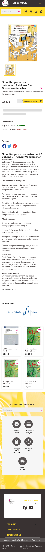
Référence (6, 289)
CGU (20, 540)
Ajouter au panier (33, 101)
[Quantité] (19, 101)
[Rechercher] (11, 11)
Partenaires (26, 540)
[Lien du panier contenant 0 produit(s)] (41, 11)
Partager (4, 146)
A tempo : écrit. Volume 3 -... (31, 382)
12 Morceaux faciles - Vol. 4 (11, 350)
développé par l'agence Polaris (30, 547)
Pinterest (14, 146)
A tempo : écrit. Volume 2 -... (8, 382)
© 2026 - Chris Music (8, 547)
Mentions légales (11, 540)
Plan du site (36, 540)
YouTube (31, 508)
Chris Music (20, 2)
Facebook (25, 508)
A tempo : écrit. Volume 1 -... (31, 350)
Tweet (9, 146)
